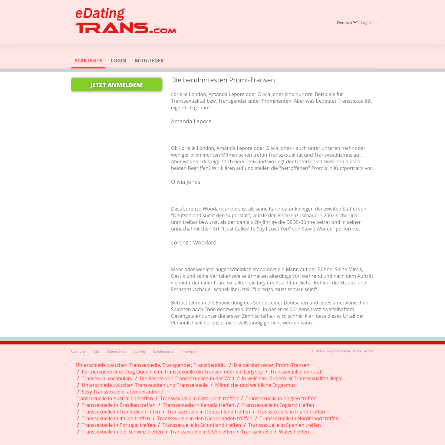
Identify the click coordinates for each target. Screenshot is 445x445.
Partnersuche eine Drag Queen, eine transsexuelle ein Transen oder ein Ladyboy (172, 371)
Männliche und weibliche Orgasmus (255, 385)
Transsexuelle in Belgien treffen (281, 398)
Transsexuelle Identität (295, 371)
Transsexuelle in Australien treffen (114, 398)
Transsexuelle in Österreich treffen (199, 398)
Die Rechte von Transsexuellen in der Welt (187, 378)
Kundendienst (163, 351)
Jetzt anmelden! (116, 85)
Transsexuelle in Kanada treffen (198, 405)
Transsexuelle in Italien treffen (116, 418)
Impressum (190, 351)
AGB (96, 351)
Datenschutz (116, 351)
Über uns (78, 351)
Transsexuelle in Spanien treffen (284, 425)
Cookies (140, 351)
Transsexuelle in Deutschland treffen (208, 411)
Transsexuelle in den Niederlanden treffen (204, 418)
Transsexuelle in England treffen (278, 405)
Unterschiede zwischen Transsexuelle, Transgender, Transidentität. (151, 365)
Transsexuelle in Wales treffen (275, 431)
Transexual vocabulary (107, 378)
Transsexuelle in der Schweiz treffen (122, 431)
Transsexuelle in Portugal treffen (118, 425)
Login (366, 22)
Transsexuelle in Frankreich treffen (121, 411)
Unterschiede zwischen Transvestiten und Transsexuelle (145, 385)
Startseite (88, 60)
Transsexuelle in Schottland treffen (202, 425)
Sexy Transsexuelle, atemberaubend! (123, 391)
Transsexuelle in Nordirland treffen (299, 418)
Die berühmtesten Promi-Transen (271, 365)
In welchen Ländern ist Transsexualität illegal (292, 378)
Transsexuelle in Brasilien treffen (119, 405)
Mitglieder (149, 60)
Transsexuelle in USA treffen (202, 431)
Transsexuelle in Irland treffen (291, 411)
